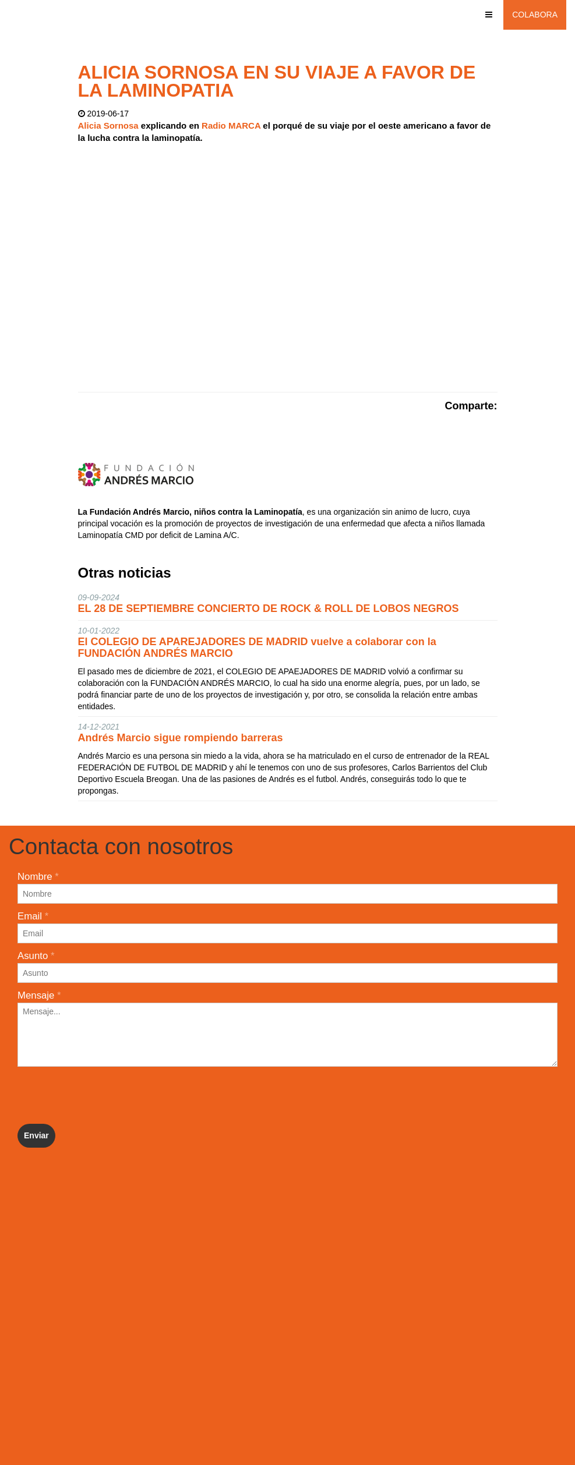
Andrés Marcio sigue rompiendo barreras (180, 738)
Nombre (38, 876)
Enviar (36, 1135)
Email (32, 916)
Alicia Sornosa (108, 125)
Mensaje (39, 995)
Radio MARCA (231, 125)
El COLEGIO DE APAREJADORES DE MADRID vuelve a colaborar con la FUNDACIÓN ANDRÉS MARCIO (257, 647)
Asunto (35, 955)
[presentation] (106, 1095)
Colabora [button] (535, 14)
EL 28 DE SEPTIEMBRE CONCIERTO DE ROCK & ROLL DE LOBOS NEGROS (268, 608)
